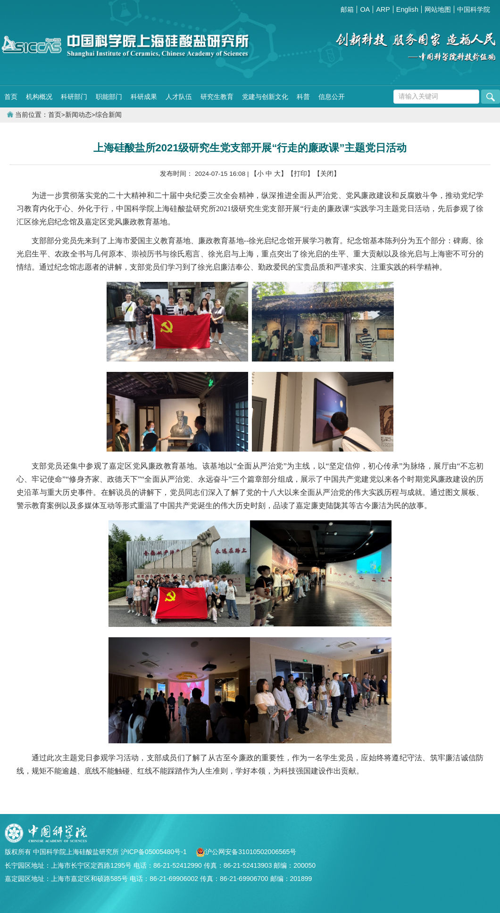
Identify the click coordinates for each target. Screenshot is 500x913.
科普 (303, 96)
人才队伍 (179, 96)
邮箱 (347, 9)
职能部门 (109, 96)
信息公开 (331, 96)
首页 (10, 96)
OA (365, 9)
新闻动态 (78, 114)
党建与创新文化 (265, 96)
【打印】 (300, 173)
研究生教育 (216, 96)
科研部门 (74, 96)
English (407, 9)
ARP (383, 9)
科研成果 (144, 96)
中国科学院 (473, 9)
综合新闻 (108, 114)
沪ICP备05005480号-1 (155, 851)
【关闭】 (327, 173)
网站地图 (438, 9)
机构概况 (39, 96)
